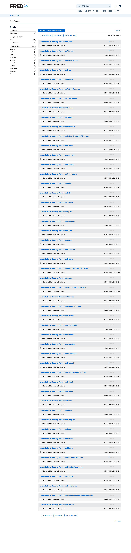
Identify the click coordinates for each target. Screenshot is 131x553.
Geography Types (16, 37)
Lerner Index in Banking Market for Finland (56, 448)
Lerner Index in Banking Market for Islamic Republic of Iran (63, 373)
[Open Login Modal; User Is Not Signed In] (120, 6)
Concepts (13, 30)
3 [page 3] (116, 521)
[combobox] (92, 6)
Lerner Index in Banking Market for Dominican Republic (61, 458)
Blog (110, 11)
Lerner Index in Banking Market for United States (59, 61)
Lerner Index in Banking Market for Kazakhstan (58, 354)
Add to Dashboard (70, 35)
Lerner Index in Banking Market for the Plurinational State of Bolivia (66, 495)
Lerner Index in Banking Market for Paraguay (57, 420)
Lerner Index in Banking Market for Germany (57, 165)
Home (12, 15)
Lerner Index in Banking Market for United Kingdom (60, 89)
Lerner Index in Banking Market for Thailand (57, 117)
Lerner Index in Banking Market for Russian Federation (61, 467)
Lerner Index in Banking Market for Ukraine (56, 439)
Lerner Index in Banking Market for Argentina (57, 344)
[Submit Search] (110, 6)
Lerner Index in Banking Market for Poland (56, 382)
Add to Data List (46, 35)
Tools (96, 11)
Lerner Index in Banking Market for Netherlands (58, 486)
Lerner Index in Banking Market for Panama (57, 316)
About (118, 11)
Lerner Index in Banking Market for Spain (56, 212)
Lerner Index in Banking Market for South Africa (58, 174)
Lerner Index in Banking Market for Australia (57, 155)
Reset (118, 30)
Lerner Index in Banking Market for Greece (56, 146)
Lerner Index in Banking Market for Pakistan (57, 505)
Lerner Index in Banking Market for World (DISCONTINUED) (63, 287)
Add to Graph (58, 35)
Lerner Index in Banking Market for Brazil (56, 401)
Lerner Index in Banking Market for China (56, 231)
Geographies (14, 46)
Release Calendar (84, 11)
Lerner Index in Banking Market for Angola (56, 476)
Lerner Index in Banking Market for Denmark (57, 363)
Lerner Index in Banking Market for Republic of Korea (60, 306)
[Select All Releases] (39, 35)
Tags (18, 15)
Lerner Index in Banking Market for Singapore (57, 221)
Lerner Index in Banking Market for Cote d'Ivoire (58, 325)
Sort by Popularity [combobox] (113, 35)
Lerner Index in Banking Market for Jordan (56, 240)
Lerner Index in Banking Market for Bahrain (56, 391)
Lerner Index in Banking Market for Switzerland (58, 98)
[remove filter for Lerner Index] (63, 30)
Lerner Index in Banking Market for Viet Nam (57, 51)
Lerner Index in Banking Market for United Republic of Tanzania (64, 136)
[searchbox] (92, 6)
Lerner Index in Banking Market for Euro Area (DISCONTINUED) (64, 269)
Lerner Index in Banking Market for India (55, 183)
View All (33, 46)
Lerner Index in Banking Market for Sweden (57, 335)
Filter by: (13, 27)
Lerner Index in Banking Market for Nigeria (56, 259)
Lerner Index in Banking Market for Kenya (56, 429)
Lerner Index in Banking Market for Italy (55, 193)
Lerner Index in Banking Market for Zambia (56, 202)
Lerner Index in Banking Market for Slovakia (57, 297)
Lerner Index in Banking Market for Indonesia (57, 127)
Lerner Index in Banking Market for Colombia (57, 250)
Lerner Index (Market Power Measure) (50, 30)
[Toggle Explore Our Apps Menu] (115, 6)
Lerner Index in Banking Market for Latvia (56, 410)
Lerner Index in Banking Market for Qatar (56, 42)
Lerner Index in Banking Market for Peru (55, 70)
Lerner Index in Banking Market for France (56, 80)
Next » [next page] (119, 521)
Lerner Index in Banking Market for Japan (56, 278)
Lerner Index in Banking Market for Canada (56, 108)
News (104, 11)
